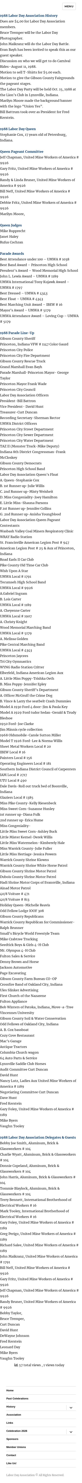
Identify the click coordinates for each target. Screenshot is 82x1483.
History (10, 1406)
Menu (69, 6)
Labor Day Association (20, 1475)
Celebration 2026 (16, 1430)
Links (9, 1422)
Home (9, 1390)
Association (13, 1414)
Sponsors (12, 1439)
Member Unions (16, 1447)
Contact (11, 1455)
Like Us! (11, 1463)
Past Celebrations (17, 1398)
